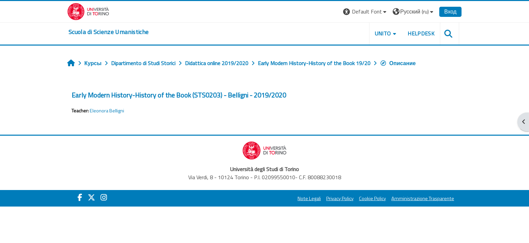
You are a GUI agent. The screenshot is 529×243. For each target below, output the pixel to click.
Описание (398, 63)
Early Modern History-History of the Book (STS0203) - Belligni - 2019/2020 (179, 95)
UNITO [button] (383, 33)
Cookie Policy (372, 198)
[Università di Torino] (88, 11)
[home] (108, 32)
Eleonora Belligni (107, 110)
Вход (450, 11)
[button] (365, 11)
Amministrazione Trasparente (422, 198)
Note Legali (309, 198)
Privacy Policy (340, 198)
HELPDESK (421, 33)
